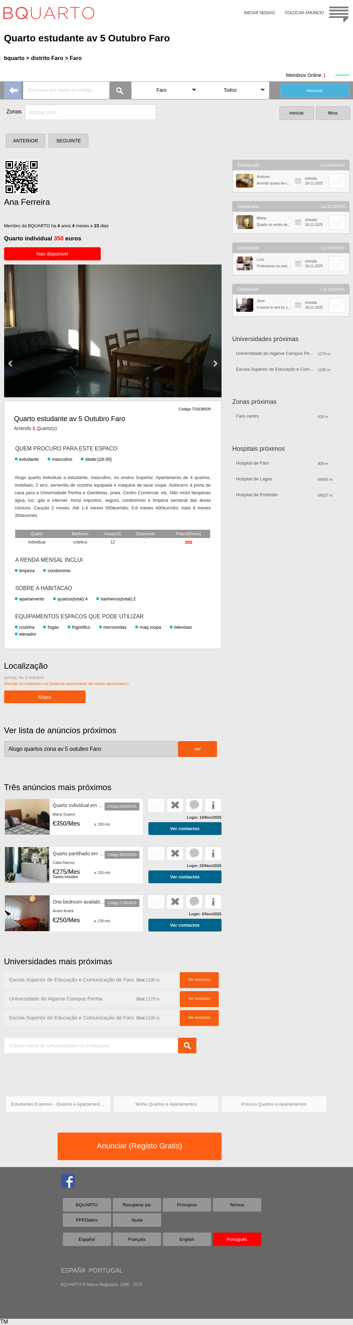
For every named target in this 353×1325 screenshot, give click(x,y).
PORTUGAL (106, 1270)
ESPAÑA (73, 1270)
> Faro (73, 58)
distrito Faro (47, 58)
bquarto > (16, 58)
